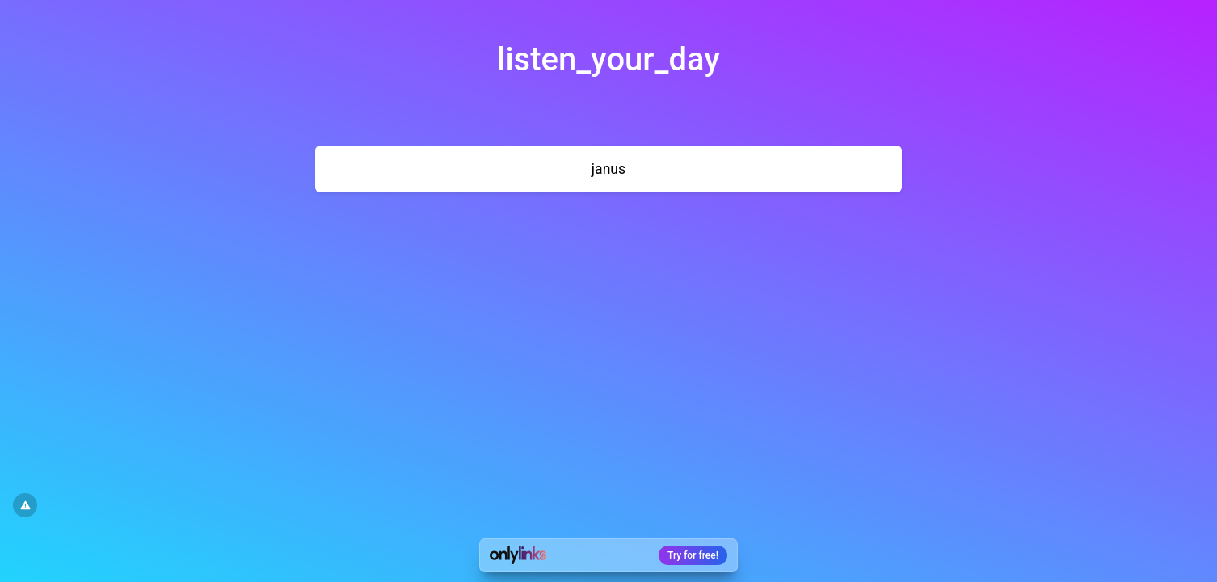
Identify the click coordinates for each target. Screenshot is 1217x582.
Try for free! (692, 555)
